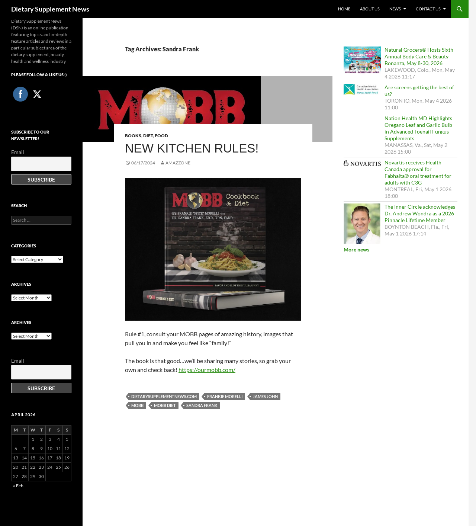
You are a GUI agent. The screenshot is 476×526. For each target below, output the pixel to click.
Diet (148, 135)
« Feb (18, 485)
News (395, 8)
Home (344, 8)
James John (265, 396)
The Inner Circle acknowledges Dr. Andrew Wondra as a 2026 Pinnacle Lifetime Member (420, 213)
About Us (370, 8)
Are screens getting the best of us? (419, 90)
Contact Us (428, 8)
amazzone (177, 163)
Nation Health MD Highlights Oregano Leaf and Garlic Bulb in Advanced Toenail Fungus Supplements (418, 128)
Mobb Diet (165, 405)
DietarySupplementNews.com (164, 396)
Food (161, 135)
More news (356, 249)
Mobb (137, 405)
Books (133, 135)
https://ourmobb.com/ (206, 369)
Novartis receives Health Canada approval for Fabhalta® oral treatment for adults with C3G (418, 172)
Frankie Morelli (224, 396)
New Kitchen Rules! (191, 148)
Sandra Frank (202, 405)
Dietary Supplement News (50, 9)
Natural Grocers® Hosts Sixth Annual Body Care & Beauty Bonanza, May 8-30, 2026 (419, 56)
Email (17, 152)
